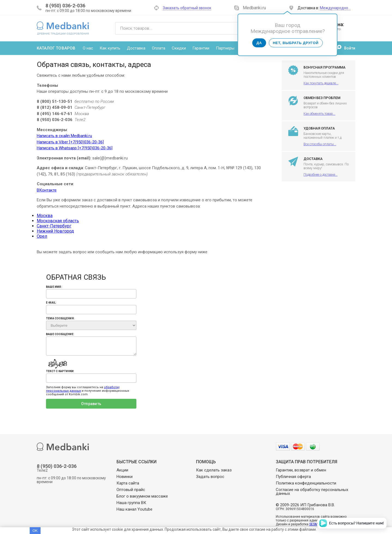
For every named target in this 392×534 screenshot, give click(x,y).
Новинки (125, 476)
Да (259, 43)
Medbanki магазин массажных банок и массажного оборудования (63, 28)
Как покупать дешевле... (321, 83)
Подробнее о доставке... (321, 175)
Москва (45, 215)
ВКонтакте (47, 190)
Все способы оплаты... (320, 144)
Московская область (58, 220)
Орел (42, 236)
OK (35, 531)
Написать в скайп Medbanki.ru (64, 135)
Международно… (335, 8)
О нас (88, 48)
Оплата (158, 48)
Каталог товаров (56, 48)
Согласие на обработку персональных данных (312, 491)
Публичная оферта (293, 476)
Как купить (110, 48)
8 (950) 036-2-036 (65, 5)
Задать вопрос (210, 476)
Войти (349, 48)
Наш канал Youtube (134, 509)
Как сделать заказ (214, 470)
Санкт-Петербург (54, 226)
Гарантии (200, 48)
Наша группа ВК (131, 502)
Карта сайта (128, 483)
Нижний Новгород (55, 231)
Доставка (136, 48)
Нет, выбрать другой (295, 43)
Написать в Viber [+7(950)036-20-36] (70, 142)
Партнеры (225, 48)
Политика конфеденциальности (306, 483)
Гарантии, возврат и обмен (301, 470)
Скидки (179, 48)
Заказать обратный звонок (187, 8)
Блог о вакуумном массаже (142, 496)
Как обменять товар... (319, 114)
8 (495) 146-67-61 (54, 113)
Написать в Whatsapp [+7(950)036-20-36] (74, 148)
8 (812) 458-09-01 (54, 107)
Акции (122, 470)
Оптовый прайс (131, 489)
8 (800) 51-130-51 (54, 101)
